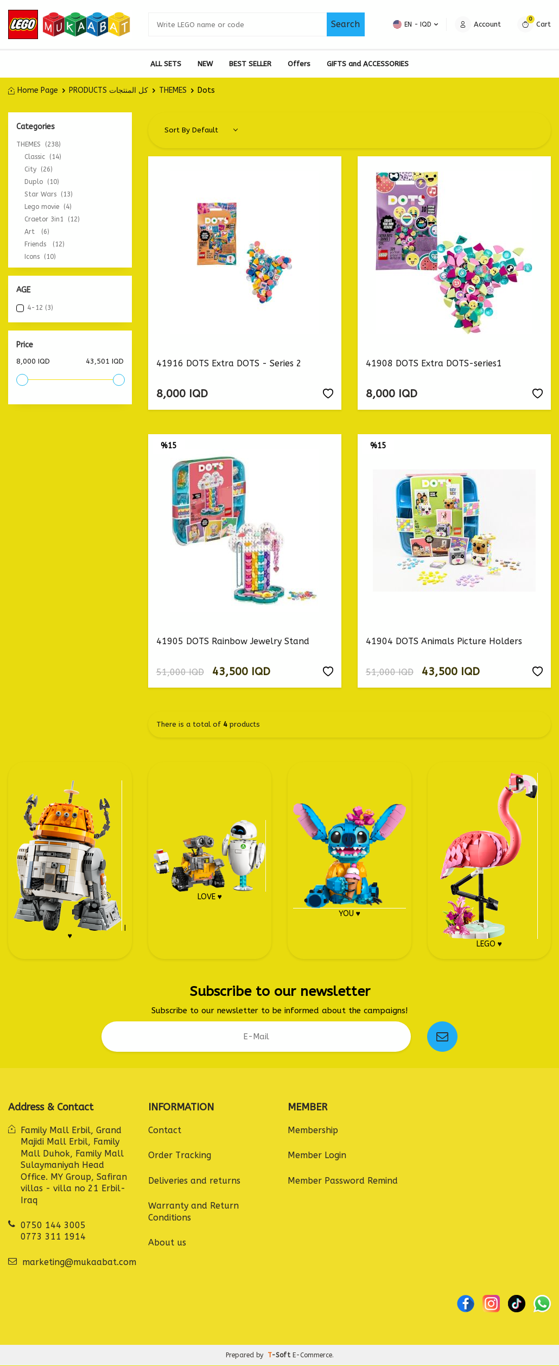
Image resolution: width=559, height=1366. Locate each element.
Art (36, 232)
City (38, 169)
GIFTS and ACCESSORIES (368, 64)
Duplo (41, 182)
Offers (299, 64)
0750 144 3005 (53, 1226)
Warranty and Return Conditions (193, 1212)
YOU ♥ (349, 861)
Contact (164, 1131)
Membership (313, 1131)
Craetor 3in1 (52, 219)
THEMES (173, 90)
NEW (205, 64)
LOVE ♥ (210, 861)
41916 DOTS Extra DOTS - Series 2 (229, 363)
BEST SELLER (250, 64)
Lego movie (48, 207)
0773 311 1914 (53, 1237)
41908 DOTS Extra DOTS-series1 (434, 363)
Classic (42, 157)
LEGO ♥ (489, 861)
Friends (44, 244)
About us (167, 1243)
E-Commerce (312, 1355)
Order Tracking (179, 1156)
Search (345, 24)
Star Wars (48, 194)
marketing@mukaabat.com (79, 1262)
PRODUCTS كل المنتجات (108, 90)
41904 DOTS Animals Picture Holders (444, 641)
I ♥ (70, 861)
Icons (40, 257)
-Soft (280, 1355)
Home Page (33, 90)
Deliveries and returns (194, 1181)
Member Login (317, 1156)
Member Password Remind (343, 1181)
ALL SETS (165, 64)
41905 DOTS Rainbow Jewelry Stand (232, 641)
